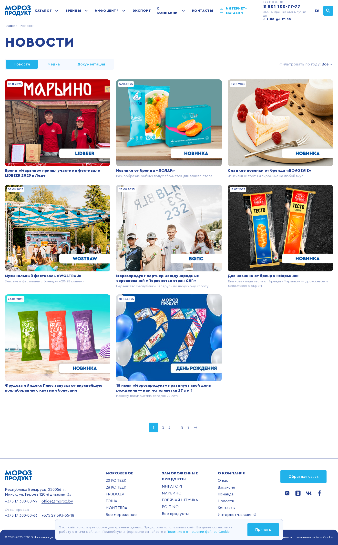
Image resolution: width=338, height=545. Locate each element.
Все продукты (175, 514)
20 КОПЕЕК (116, 480)
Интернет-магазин (236, 11)
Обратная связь (303, 477)
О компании (167, 11)
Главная (11, 26)
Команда (226, 494)
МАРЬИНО (172, 493)
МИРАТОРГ (172, 486)
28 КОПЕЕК (116, 487)
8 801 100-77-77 (282, 6)
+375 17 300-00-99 (21, 501)
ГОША (111, 501)
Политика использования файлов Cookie (304, 537)
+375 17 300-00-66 (21, 515)
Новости (226, 501)
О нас (223, 480)
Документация (91, 64)
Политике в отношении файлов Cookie (198, 532)
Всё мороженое (121, 515)
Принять (263, 530)
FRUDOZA (115, 494)
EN (317, 11)
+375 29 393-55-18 (57, 515)
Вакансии (226, 487)
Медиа (54, 64)
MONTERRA (116, 508)
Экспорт (142, 10)
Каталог (43, 10)
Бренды (73, 10)
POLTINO (170, 507)
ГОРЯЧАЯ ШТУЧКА (180, 500)
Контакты (202, 10)
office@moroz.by (57, 501)
